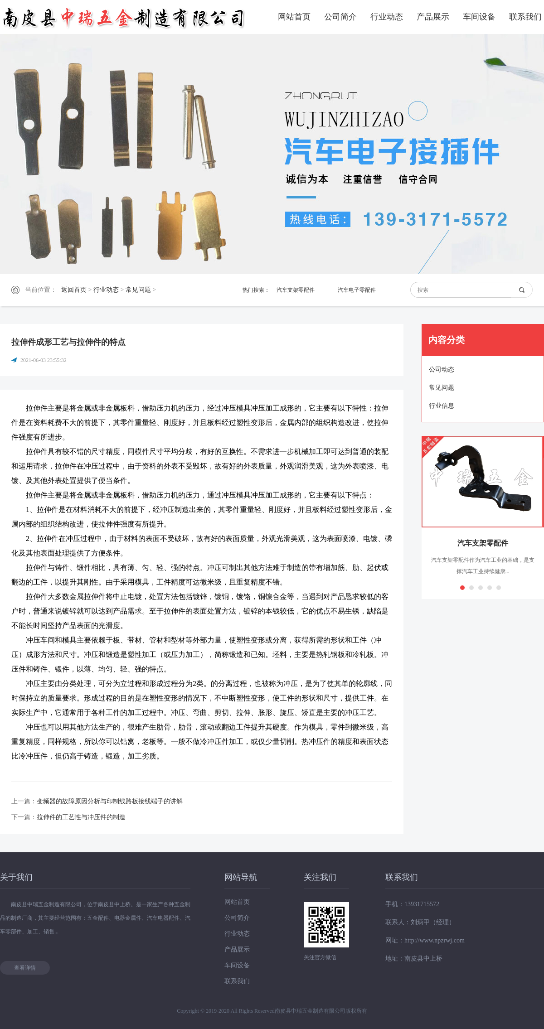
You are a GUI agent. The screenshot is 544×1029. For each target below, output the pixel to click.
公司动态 (441, 369)
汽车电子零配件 (357, 290)
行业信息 (441, 405)
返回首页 (74, 289)
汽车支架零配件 (296, 290)
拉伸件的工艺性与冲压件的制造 (81, 817)
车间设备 (479, 16)
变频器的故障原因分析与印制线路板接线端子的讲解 (110, 801)
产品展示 (433, 16)
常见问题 (138, 289)
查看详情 (25, 968)
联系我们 (525, 16)
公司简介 (340, 16)
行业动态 (386, 16)
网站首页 (294, 16)
